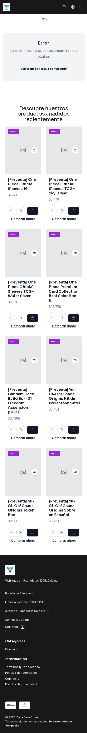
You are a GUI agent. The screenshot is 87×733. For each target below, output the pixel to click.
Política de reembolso (21, 673)
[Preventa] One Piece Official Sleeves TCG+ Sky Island (63, 204)
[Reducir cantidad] (12, 224)
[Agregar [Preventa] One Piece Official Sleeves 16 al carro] (32, 224)
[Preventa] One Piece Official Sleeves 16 (22, 197)
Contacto (12, 649)
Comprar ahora (23, 232)
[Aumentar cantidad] (20, 224)
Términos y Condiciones (22, 667)
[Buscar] (64, 7)
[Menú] (56, 7)
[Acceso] (73, 7)
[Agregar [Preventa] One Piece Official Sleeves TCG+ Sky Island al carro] (73, 229)
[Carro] (81, 7)
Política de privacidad (21, 684)
